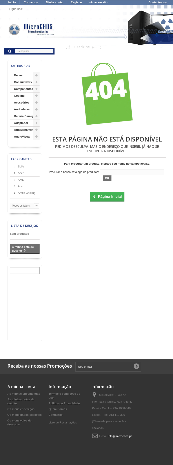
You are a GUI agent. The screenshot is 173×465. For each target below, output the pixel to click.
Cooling (19, 95)
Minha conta (54, 2)
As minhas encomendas (23, 393)
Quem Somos (58, 409)
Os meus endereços (21, 409)
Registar (76, 2)
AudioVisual (22, 136)
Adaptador (21, 123)
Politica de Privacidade (64, 403)
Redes (18, 75)
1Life (20, 166)
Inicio (12, 2)
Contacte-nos (157, 2)
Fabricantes (21, 159)
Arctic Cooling (26, 192)
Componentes (23, 89)
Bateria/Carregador (27, 116)
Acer (20, 173)
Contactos (31, 2)
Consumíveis (23, 82)
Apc (20, 186)
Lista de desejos (24, 225)
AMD (20, 179)
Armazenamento (25, 129)
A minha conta (21, 386)
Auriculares (22, 109)
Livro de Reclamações (63, 422)
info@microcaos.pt (120, 436)
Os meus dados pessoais (24, 414)
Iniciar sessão (98, 2)
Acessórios (21, 102)
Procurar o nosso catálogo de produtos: (74, 172)
